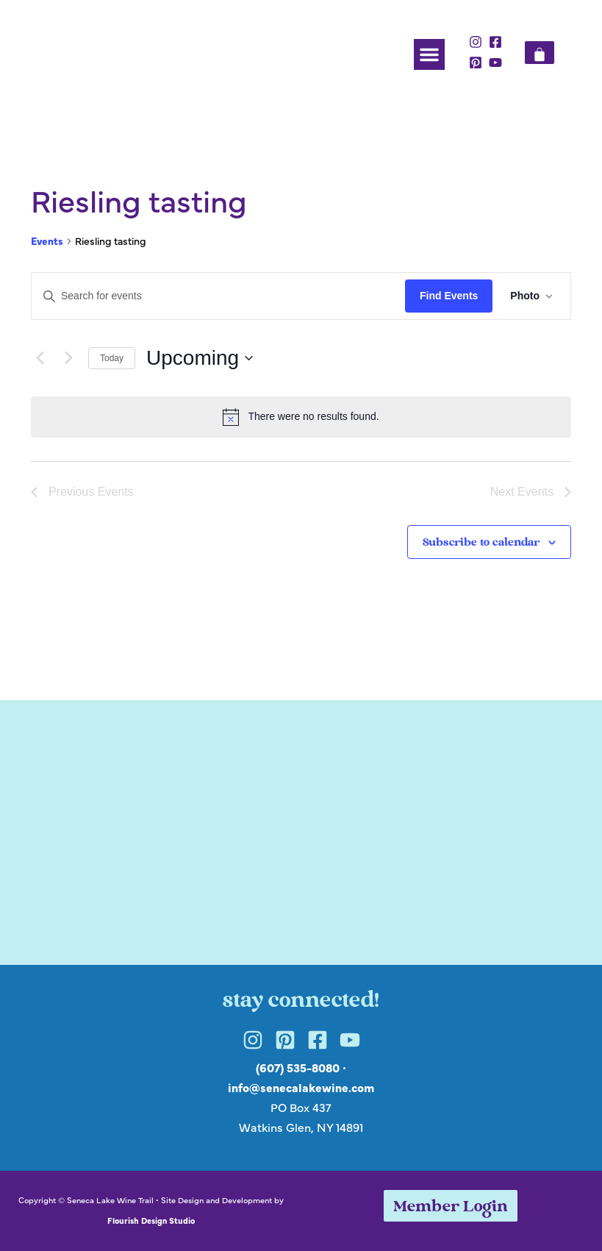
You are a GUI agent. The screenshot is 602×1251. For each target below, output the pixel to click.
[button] (429, 54)
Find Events (449, 296)
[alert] (301, 417)
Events (47, 241)
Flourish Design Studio (151, 1220)
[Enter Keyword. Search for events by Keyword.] (218, 296)
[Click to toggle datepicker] (199, 358)
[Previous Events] (40, 358)
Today (111, 358)
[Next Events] (68, 358)
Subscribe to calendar (481, 543)
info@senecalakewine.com (301, 1087)
